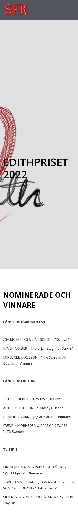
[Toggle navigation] (71, 9)
